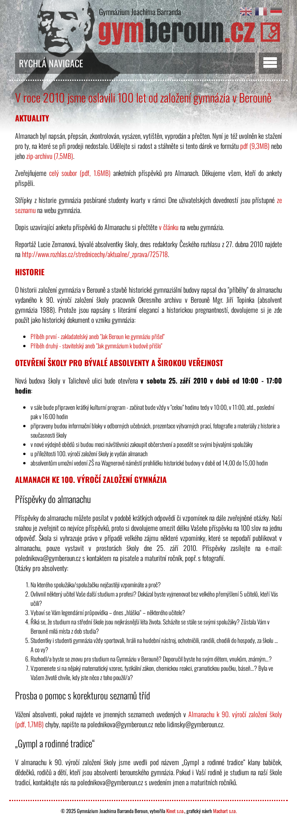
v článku (168, 227)
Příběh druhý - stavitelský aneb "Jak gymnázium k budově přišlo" (96, 345)
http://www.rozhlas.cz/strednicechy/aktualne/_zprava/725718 (95, 254)
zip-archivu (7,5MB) (49, 156)
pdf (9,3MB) (255, 146)
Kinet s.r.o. (175, 811)
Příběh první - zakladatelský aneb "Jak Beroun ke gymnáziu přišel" (97, 336)
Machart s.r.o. (225, 811)
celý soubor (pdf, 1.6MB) (79, 173)
